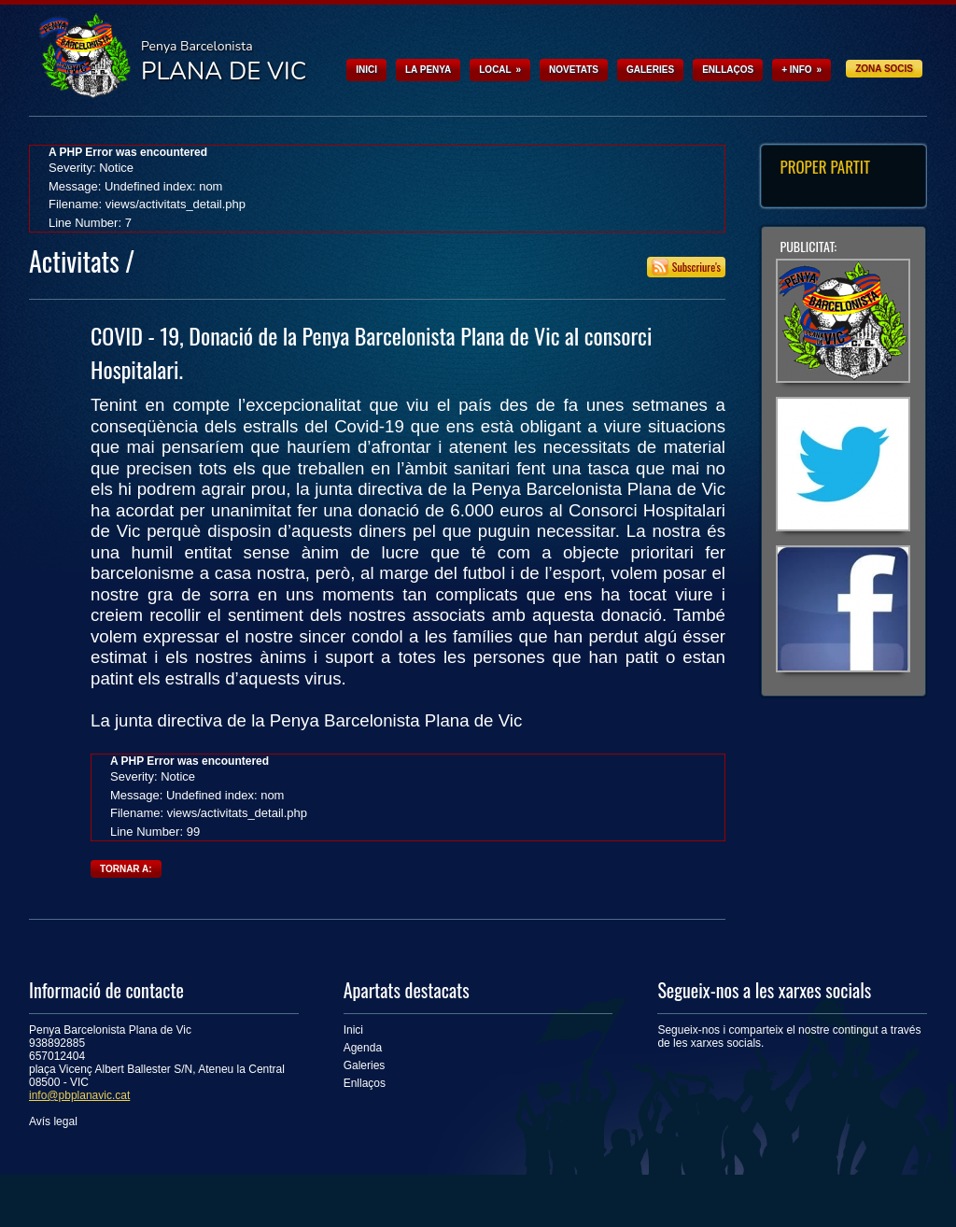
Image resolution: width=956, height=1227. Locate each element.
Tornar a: (126, 869)
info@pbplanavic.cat (79, 1095)
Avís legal (53, 1121)
